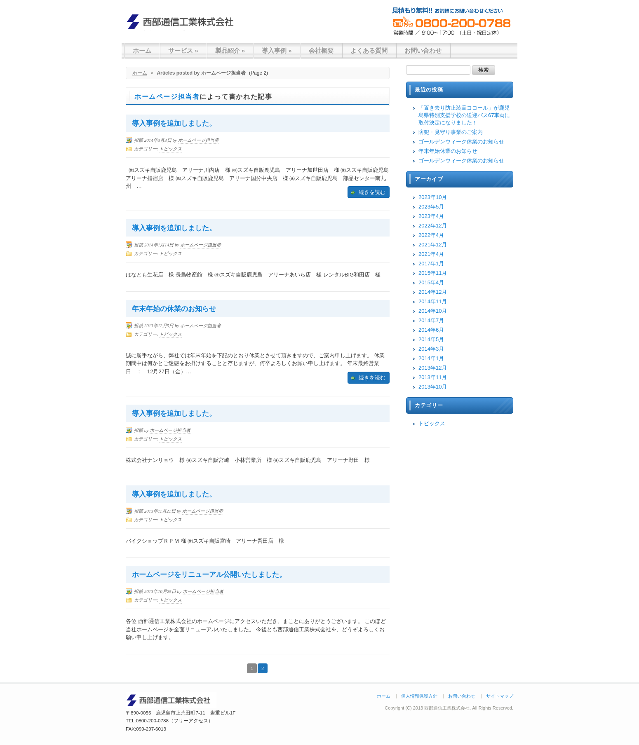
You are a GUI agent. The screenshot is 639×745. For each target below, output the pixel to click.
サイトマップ (499, 695)
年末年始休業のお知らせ (447, 151)
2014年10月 (432, 311)
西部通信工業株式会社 (183, 21)
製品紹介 (230, 50)
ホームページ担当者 (167, 96)
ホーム (142, 50)
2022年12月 (432, 226)
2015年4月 (431, 282)
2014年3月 (431, 349)
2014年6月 (431, 330)
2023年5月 (431, 207)
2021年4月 (431, 254)
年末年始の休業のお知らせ (174, 309)
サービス (183, 50)
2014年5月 (431, 339)
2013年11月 (432, 377)
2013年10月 (432, 387)
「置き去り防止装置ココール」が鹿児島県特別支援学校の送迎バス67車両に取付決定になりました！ (464, 115)
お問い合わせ (423, 50)
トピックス (170, 148)
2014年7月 (431, 320)
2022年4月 (431, 235)
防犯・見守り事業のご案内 (450, 132)
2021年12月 (432, 244)
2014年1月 (431, 358)
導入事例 (277, 50)
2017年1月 (431, 263)
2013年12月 (432, 368)
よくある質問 (369, 50)
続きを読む (372, 192)
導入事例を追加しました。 (174, 123)
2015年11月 (432, 273)
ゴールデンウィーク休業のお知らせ (461, 141)
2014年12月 (432, 292)
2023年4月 (431, 216)
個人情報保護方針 (419, 695)
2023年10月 (432, 197)
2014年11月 (432, 301)
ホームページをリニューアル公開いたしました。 (209, 575)
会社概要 (321, 50)
